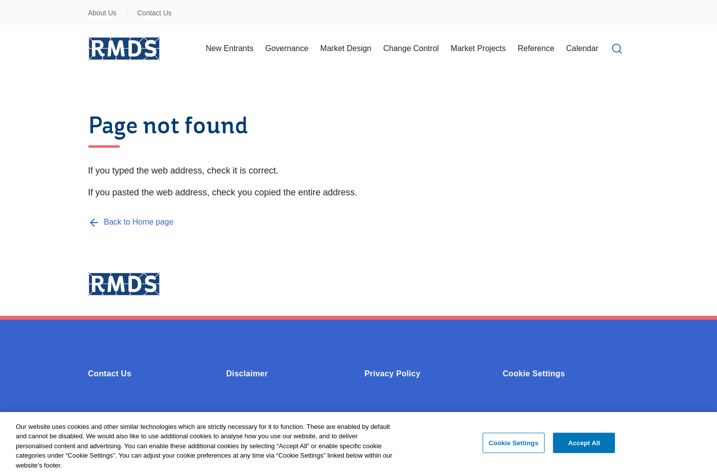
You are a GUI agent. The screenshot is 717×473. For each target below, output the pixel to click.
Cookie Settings (534, 373)
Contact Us (154, 13)
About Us (102, 13)
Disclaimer (247, 373)
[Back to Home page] (131, 222)
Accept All (584, 445)
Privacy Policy (393, 373)
